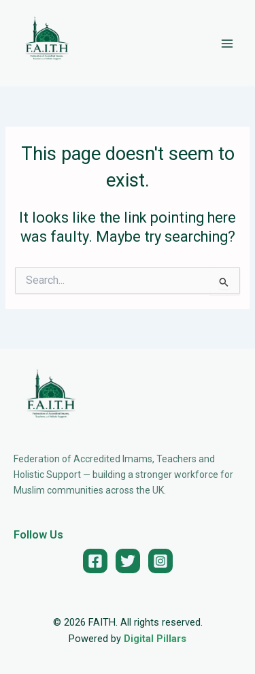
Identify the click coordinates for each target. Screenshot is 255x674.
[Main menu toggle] (227, 43)
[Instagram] (160, 561)
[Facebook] (95, 561)
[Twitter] (128, 561)
